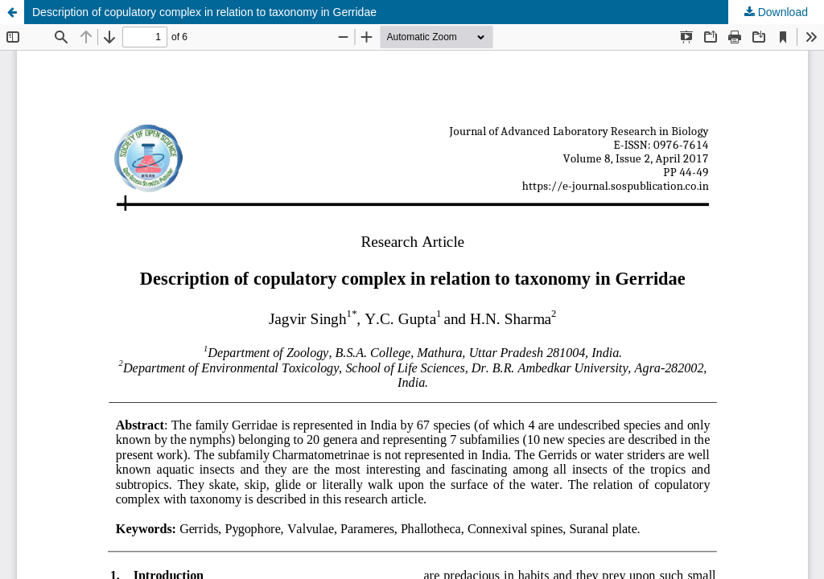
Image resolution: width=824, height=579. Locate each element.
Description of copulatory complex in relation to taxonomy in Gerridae (204, 12)
